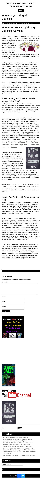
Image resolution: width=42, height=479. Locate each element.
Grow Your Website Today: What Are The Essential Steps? (18, 448)
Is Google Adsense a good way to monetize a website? (17, 446)
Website (4, 306)
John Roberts (21, 23)
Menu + (21, 10)
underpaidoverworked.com (21, 3)
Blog (9, 271)
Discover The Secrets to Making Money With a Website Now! (19, 450)
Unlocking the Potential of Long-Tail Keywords (15, 441)
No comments (29, 23)
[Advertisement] (21, 351)
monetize (13, 271)
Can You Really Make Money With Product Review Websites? (19, 455)
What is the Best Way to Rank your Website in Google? (17, 439)
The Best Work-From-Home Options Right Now (15, 437)
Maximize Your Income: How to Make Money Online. (16, 444)
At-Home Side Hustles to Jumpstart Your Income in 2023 (17, 442)
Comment (5, 282)
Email (3, 301)
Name (4, 297)
